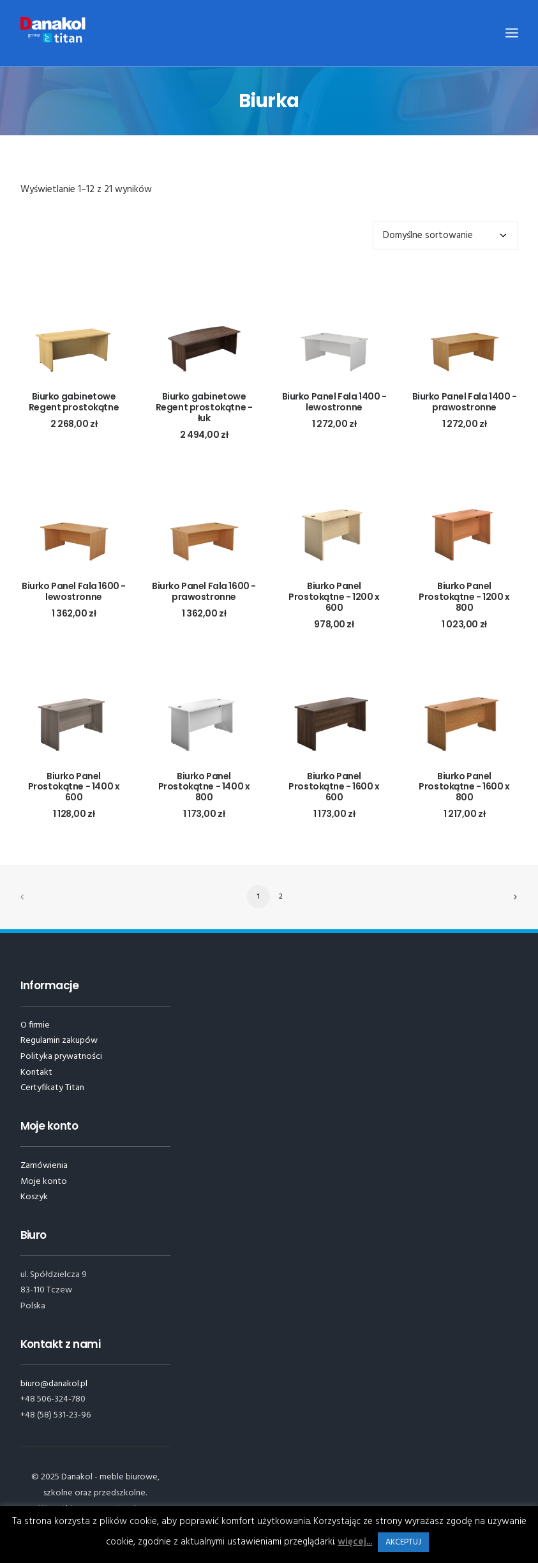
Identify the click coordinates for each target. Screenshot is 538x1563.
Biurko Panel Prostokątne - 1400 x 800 (204, 787)
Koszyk (34, 1197)
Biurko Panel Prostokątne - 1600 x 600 (334, 787)
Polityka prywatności (61, 1056)
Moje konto (43, 1181)
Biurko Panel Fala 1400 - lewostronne (334, 402)
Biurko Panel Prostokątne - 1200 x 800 (464, 597)
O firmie (35, 1025)
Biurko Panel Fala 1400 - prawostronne (464, 402)
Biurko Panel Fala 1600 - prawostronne (204, 591)
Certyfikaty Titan (52, 1088)
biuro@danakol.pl (53, 1384)
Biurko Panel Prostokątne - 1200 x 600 (334, 597)
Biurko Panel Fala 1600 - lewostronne (74, 591)
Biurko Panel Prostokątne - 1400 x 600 (74, 787)
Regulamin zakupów (59, 1040)
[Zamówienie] (445, 235)
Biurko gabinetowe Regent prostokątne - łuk (204, 407)
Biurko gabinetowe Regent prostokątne (74, 402)
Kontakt (36, 1072)
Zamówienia (44, 1165)
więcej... (355, 1542)
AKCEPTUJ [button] (403, 1542)
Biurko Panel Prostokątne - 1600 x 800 (464, 787)
